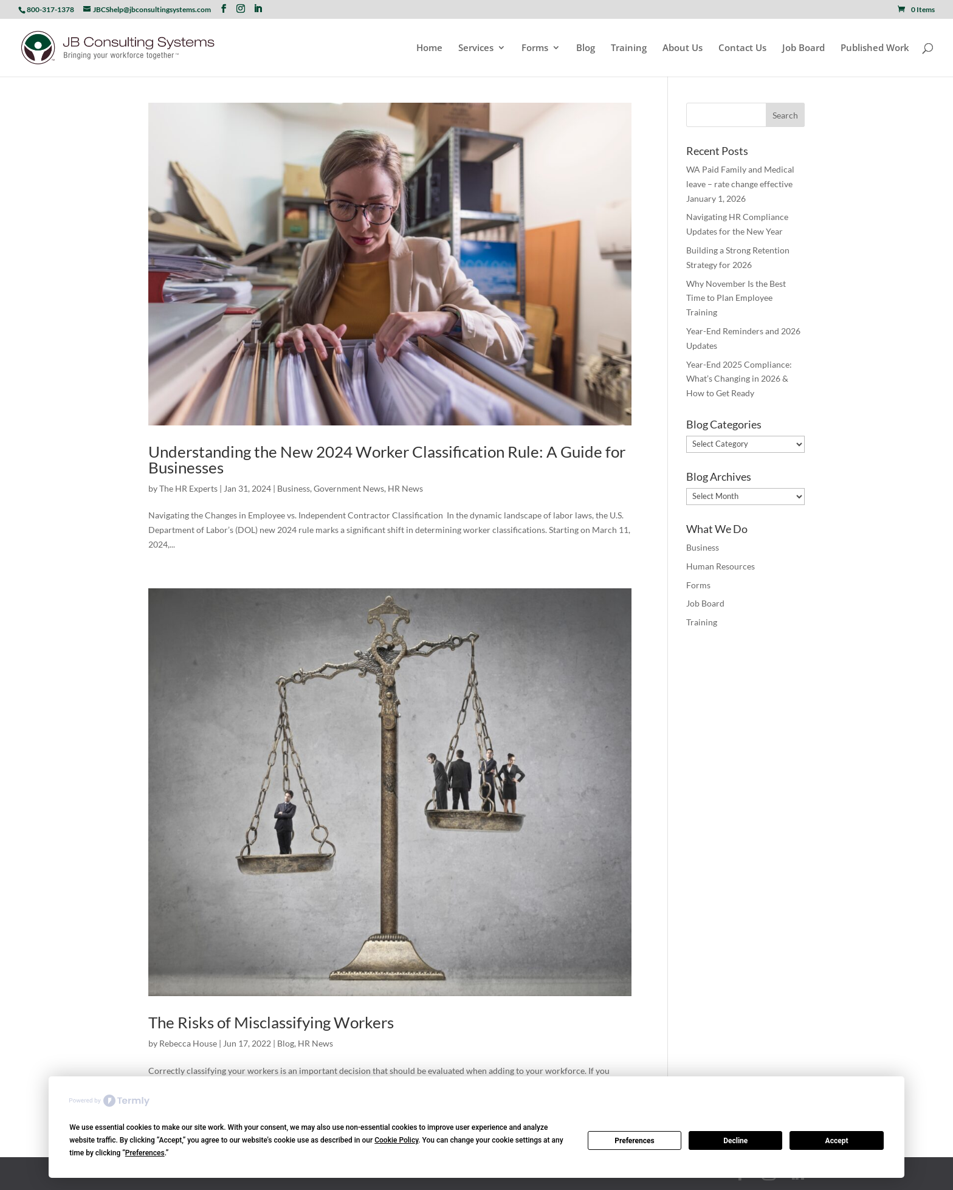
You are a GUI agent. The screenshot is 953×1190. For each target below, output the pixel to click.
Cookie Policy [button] (396, 1140)
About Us (682, 48)
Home (429, 48)
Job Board (803, 48)
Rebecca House (188, 1043)
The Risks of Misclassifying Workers (271, 1022)
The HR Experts (188, 488)
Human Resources (720, 566)
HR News (405, 488)
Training (629, 48)
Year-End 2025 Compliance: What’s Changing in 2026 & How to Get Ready (739, 379)
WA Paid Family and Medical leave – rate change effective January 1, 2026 (740, 184)
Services (476, 48)
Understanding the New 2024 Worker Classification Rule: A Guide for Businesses (386, 459)
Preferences (634, 1141)
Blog (585, 48)
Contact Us (742, 48)
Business (293, 488)
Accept (836, 1141)
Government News (349, 488)
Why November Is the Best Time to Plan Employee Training (736, 298)
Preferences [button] (145, 1153)
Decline (735, 1141)
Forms (534, 48)
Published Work (875, 48)
